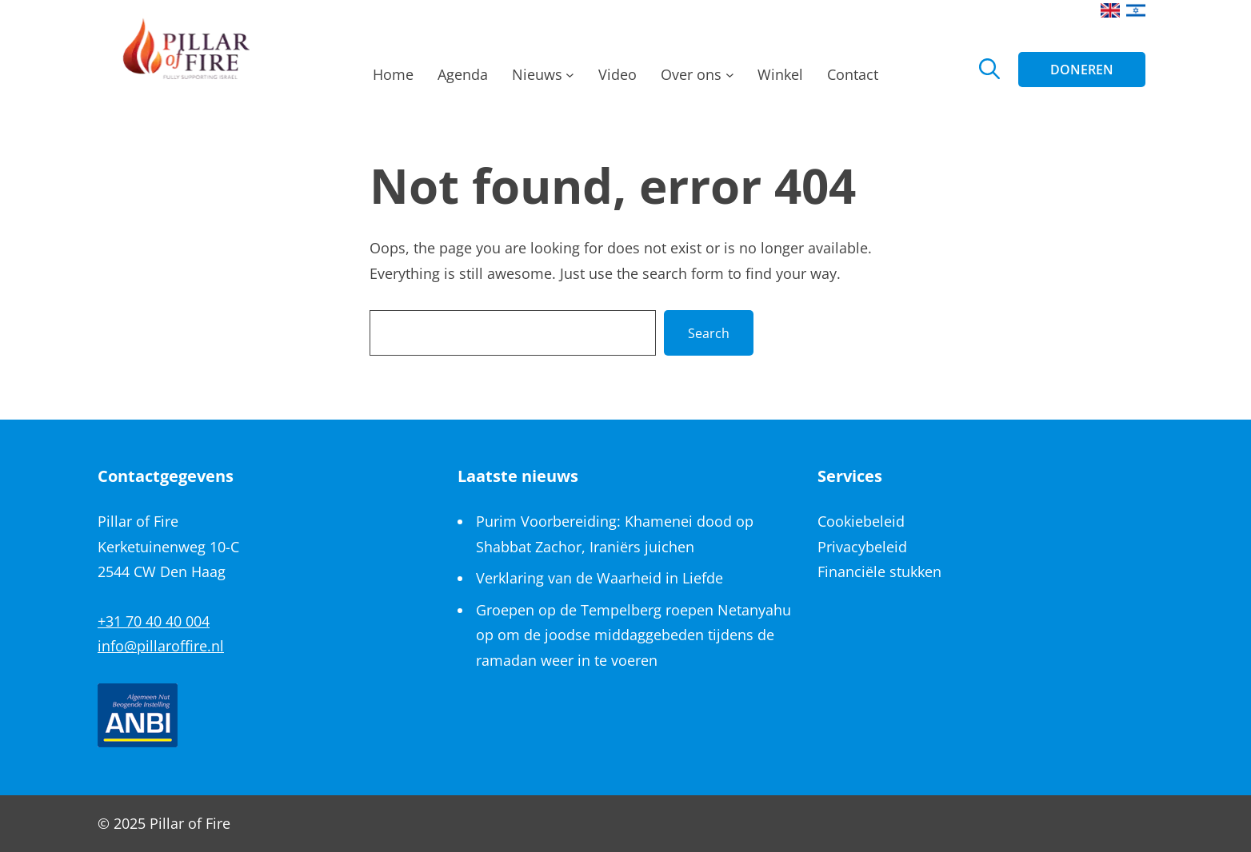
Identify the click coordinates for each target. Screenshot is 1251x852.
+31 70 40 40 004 (154, 621)
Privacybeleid (862, 546)
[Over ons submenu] (729, 79)
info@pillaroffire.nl (161, 645)
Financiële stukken (879, 571)
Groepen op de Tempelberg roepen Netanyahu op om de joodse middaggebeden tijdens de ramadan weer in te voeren (633, 635)
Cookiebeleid (861, 521)
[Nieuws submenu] (570, 79)
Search (708, 333)
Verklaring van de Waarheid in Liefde (599, 577)
